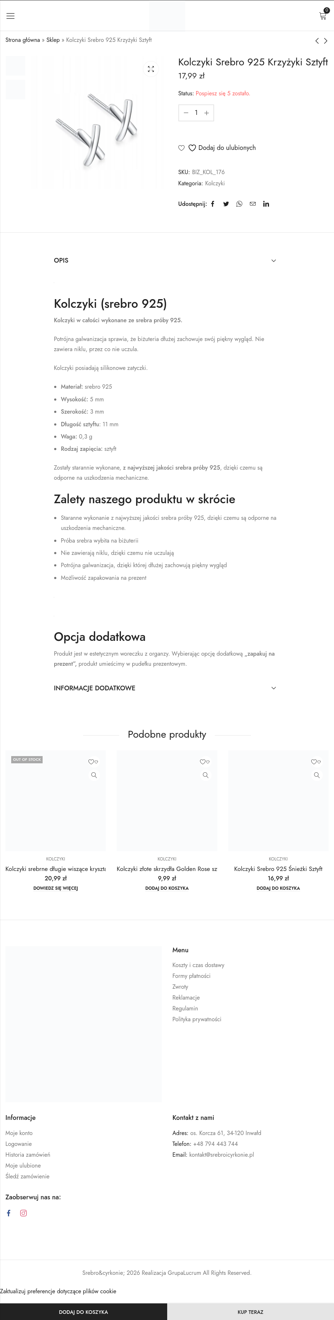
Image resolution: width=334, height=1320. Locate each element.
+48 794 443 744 (215, 1144)
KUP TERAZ (250, 1312)
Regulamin (185, 1008)
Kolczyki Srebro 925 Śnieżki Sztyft (278, 868)
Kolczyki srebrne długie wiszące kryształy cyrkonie (70, 868)
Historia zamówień (27, 1155)
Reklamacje (186, 997)
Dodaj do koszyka (83, 1312)
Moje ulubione (23, 1165)
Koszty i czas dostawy (199, 965)
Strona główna (22, 40)
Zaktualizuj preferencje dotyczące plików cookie (58, 1291)
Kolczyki (215, 183)
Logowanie (18, 1144)
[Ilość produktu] (196, 113)
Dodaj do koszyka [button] (166, 888)
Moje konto (18, 1133)
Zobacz (94, 775)
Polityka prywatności (197, 1019)
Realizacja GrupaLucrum (171, 1273)
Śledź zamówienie (27, 1176)
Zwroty (180, 987)
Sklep (53, 40)
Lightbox (151, 69)
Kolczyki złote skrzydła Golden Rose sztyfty (172, 868)
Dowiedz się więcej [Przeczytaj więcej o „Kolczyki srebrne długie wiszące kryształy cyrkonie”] (55, 888)
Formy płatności (192, 976)
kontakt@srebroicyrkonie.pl (221, 1155)
